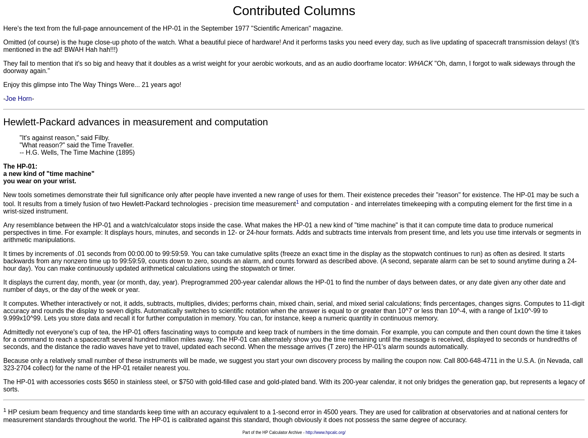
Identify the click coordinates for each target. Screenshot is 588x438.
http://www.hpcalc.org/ (326, 432)
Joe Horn (18, 98)
